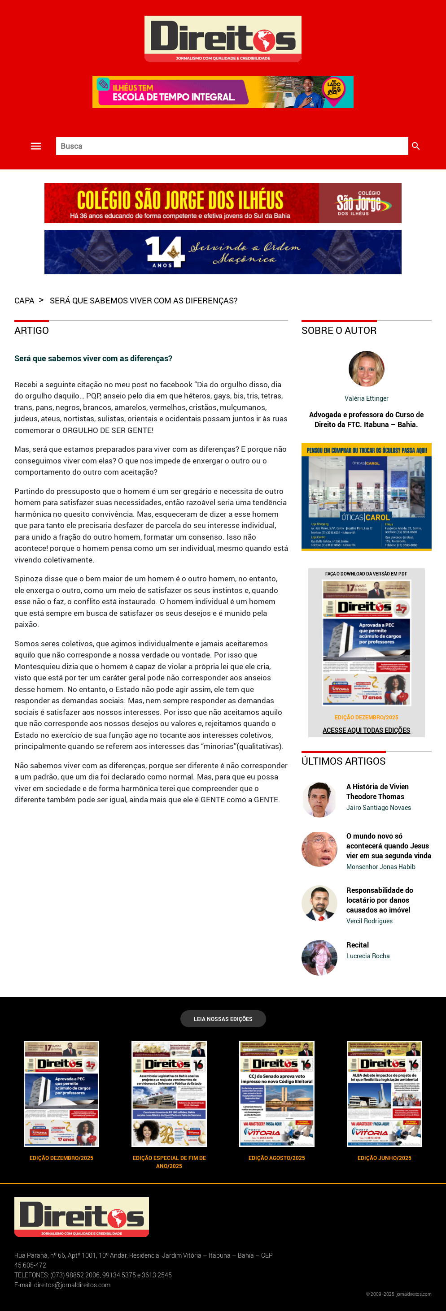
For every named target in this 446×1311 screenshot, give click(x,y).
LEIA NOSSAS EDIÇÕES (223, 1018)
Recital (357, 945)
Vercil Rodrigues (369, 921)
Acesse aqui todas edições (366, 730)
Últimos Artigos (344, 760)
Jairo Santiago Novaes (378, 807)
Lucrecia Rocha (368, 956)
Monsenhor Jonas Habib (380, 866)
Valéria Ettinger (367, 398)
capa (25, 300)
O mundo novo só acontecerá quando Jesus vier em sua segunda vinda (389, 846)
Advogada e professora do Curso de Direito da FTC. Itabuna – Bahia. (366, 419)
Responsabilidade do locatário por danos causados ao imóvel (379, 900)
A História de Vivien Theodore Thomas (377, 791)
